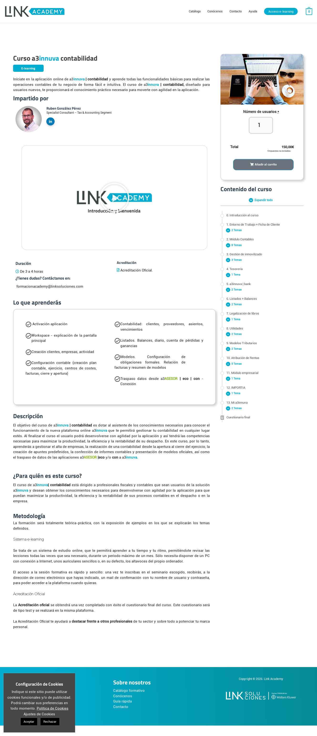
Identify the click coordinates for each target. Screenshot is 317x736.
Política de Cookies (52, 708)
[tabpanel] (158, 348)
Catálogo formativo (129, 690)
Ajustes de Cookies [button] (39, 714)
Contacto (120, 707)
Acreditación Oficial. (136, 270)
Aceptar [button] (29, 721)
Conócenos (122, 696)
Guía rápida (122, 701)
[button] (114, 197)
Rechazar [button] (49, 721)
